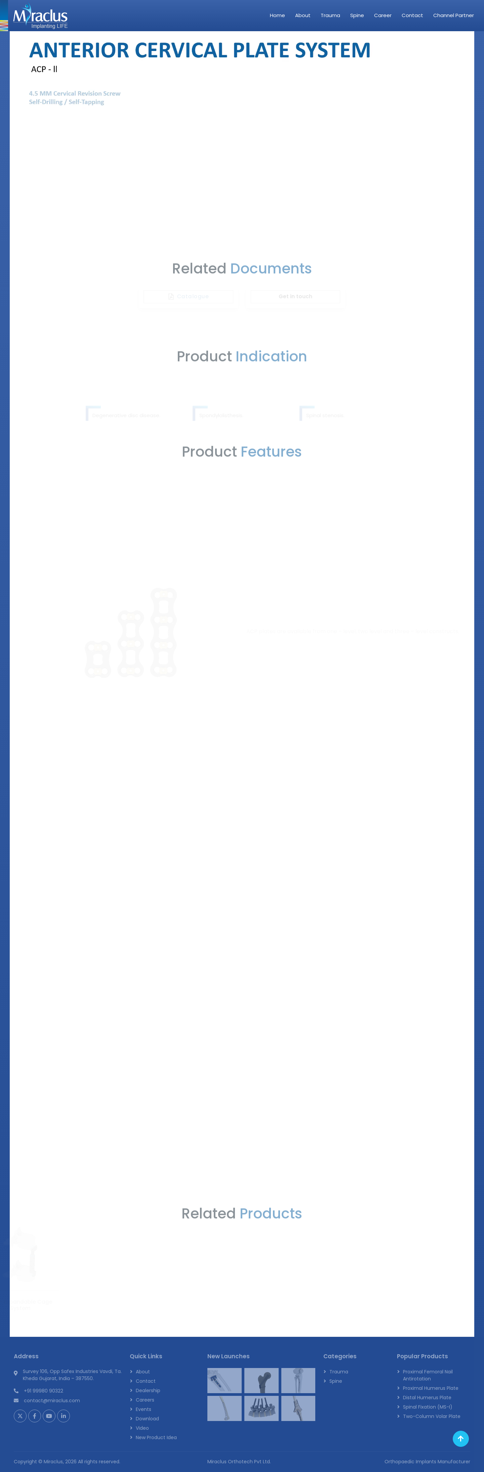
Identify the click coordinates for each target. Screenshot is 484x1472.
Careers (145, 1400)
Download (147, 1418)
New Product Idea (156, 1437)
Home (277, 15)
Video (142, 1428)
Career (383, 15)
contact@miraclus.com (52, 1400)
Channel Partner (453, 15)
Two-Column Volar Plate (431, 1416)
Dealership (148, 1390)
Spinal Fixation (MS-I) (427, 1407)
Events (143, 1409)
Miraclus (53, 1461)
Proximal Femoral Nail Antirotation (428, 1375)
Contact (412, 15)
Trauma (330, 15)
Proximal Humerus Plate (430, 1388)
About (303, 15)
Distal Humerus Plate (427, 1397)
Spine (357, 15)
